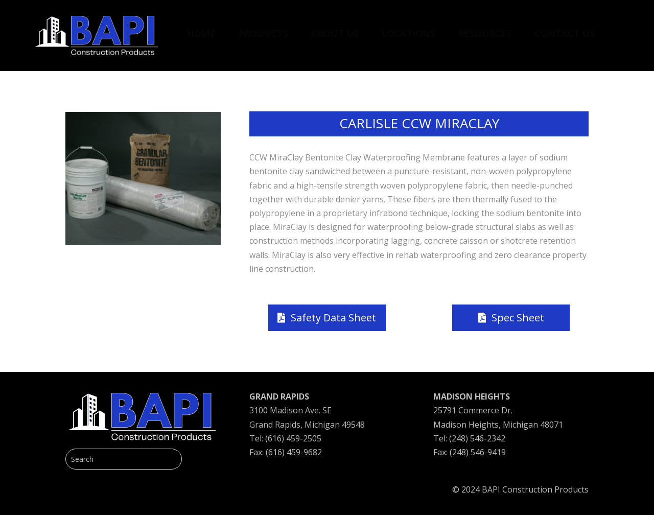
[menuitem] (201, 28)
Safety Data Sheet (333, 317)
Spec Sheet (518, 317)
